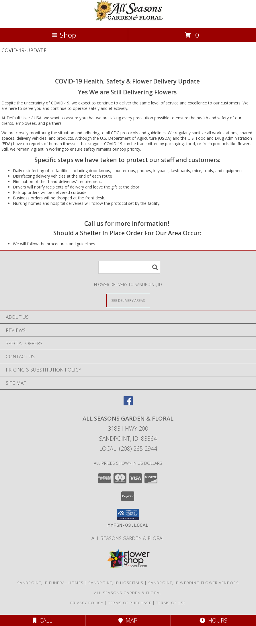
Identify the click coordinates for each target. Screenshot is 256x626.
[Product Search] (129, 267)
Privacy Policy (86, 602)
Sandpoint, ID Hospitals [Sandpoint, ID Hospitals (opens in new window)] (115, 582)
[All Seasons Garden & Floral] (128, 19)
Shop (64, 35)
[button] (128, 514)
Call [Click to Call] (42, 620)
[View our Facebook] (128, 403)
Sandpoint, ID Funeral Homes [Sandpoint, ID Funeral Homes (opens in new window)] (50, 582)
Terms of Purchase (129, 602)
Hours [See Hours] (213, 620)
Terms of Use (171, 602)
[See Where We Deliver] (128, 300)
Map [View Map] (127, 620)
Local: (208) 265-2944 (128, 448)
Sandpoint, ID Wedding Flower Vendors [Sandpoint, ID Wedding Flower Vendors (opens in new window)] (193, 582)
